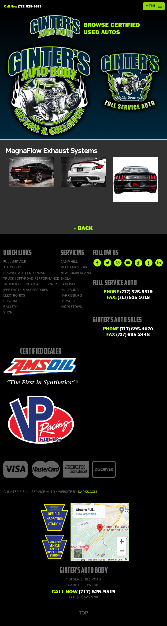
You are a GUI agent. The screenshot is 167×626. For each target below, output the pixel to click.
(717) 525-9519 (29, 6)
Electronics (14, 296)
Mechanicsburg (74, 267)
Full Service (14, 262)
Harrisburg (71, 296)
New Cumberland (75, 273)
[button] (154, 6)
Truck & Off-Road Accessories (30, 284)
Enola (65, 279)
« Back (83, 228)
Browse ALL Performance (26, 273)
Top (83, 613)
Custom (10, 301)
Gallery (10, 307)
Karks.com (87, 492)
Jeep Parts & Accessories (25, 290)
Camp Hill (69, 262)
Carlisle (68, 284)
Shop (7, 312)
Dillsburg (69, 290)
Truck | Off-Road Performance (31, 279)
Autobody (12, 267)
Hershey (67, 301)
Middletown (71, 307)
